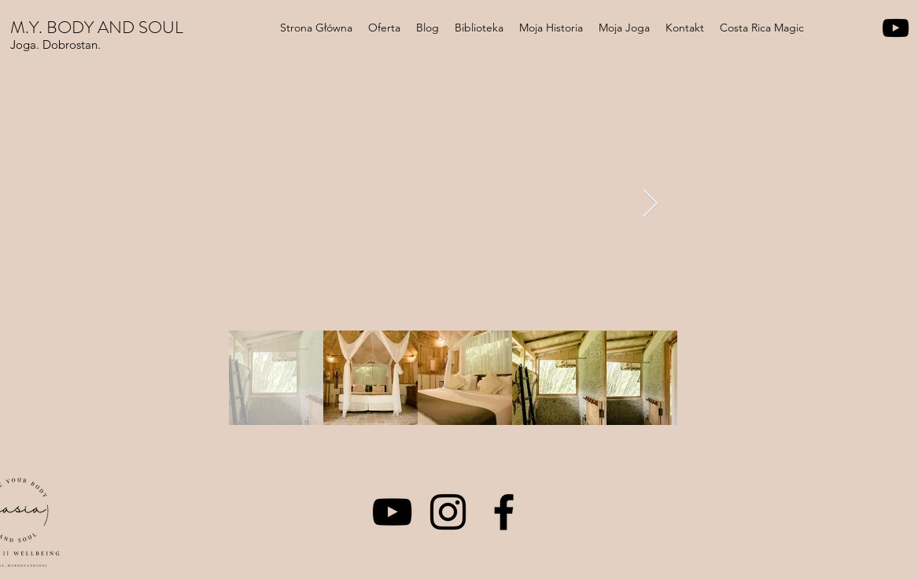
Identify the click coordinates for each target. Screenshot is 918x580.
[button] (384, 27)
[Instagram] (448, 512)
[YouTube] (895, 28)
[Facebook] (504, 512)
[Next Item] (650, 204)
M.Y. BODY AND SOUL (96, 27)
